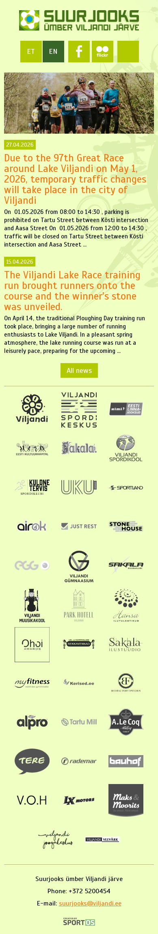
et (31, 51)
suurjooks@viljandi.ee (90, 903)
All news (79, 370)
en (53, 51)
